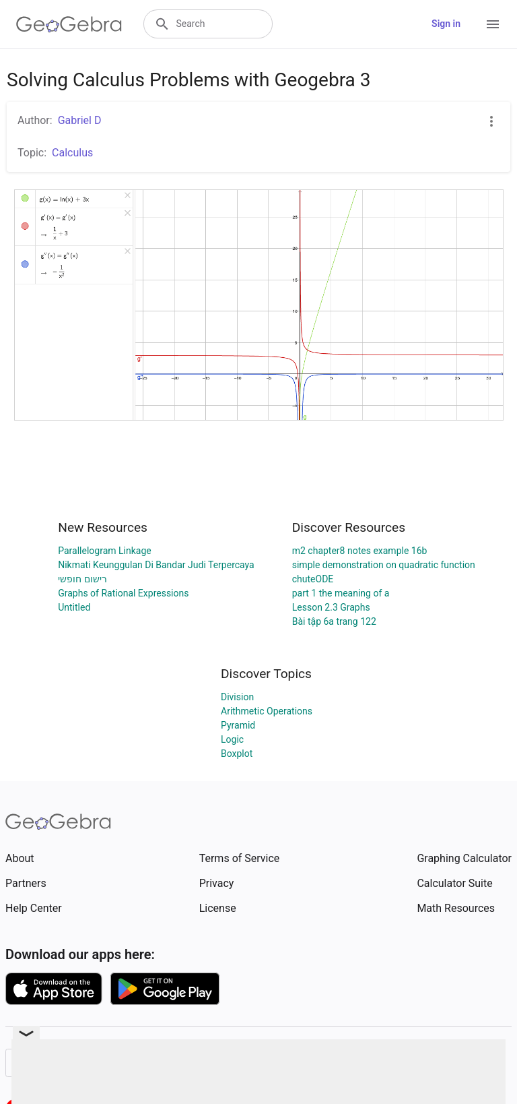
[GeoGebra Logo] (69, 24)
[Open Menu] (493, 24)
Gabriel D (80, 120)
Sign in (446, 23)
